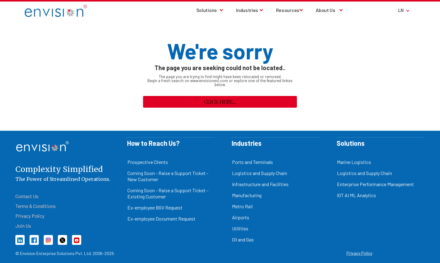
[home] (56, 11)
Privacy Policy (359, 253)
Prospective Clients (147, 162)
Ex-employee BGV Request (154, 207)
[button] (210, 10)
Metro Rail (242, 206)
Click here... (220, 101)
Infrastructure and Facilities (260, 184)
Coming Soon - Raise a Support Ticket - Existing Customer (167, 193)
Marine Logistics (354, 162)
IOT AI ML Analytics (356, 195)
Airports (240, 217)
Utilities (240, 228)
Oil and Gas (243, 239)
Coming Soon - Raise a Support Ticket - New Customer (167, 176)
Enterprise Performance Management (375, 184)
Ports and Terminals (252, 162)
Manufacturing (247, 195)
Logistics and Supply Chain (259, 173)
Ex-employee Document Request (161, 218)
